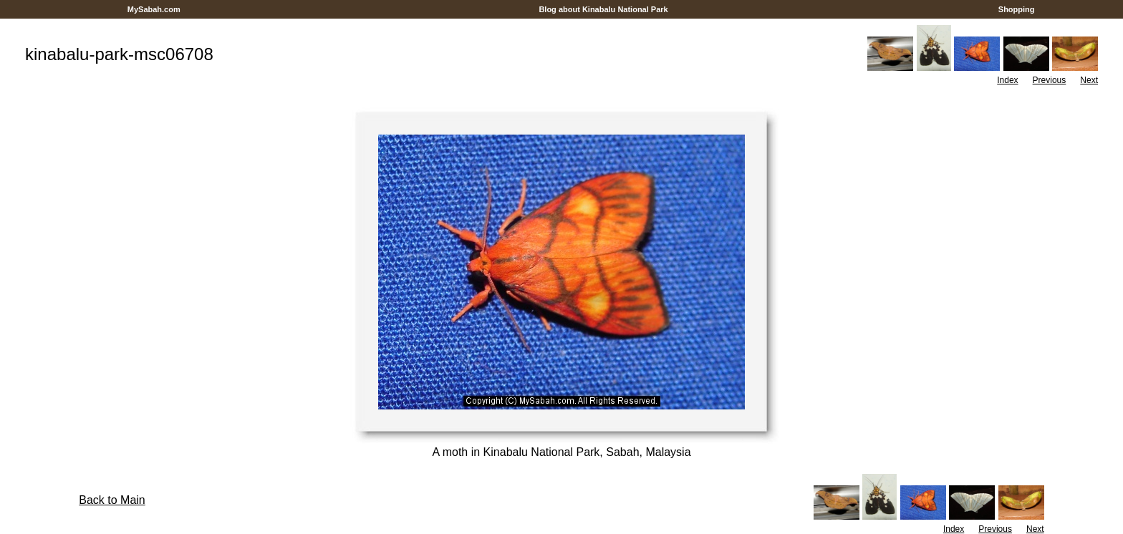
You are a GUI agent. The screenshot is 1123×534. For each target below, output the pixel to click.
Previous (1049, 80)
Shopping (1016, 9)
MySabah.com (154, 9)
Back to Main (112, 500)
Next (1089, 80)
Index (1007, 80)
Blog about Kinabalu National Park (603, 9)
